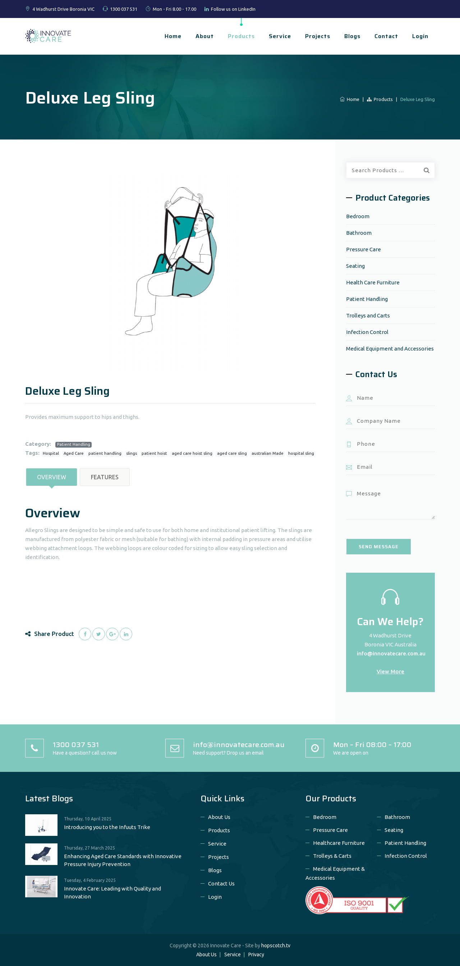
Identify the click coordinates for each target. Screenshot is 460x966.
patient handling (104, 453)
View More (390, 671)
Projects (317, 36)
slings (131, 453)
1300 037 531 (123, 9)
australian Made (268, 453)
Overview (51, 477)
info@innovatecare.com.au (391, 653)
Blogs (352, 36)
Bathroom (359, 233)
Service (280, 36)
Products (241, 36)
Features (105, 477)
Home (173, 36)
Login (420, 36)
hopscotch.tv (275, 945)
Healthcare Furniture (339, 843)
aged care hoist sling (192, 453)
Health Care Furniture (373, 282)
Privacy (256, 954)
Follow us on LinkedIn (233, 9)
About (205, 36)
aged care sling (232, 453)
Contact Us (221, 883)
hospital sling (301, 453)
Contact (386, 36)
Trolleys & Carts (332, 856)
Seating (355, 266)
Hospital (51, 453)
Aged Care (74, 453)
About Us (219, 817)
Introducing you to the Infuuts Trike (107, 827)
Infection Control (367, 332)
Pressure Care (363, 249)
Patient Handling (73, 444)
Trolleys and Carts (368, 315)
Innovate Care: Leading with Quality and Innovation (112, 892)
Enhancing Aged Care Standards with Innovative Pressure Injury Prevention (122, 860)
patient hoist (154, 453)
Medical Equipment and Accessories (390, 348)
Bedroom (357, 216)
